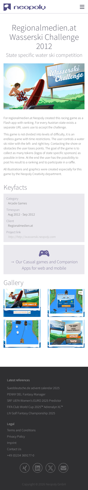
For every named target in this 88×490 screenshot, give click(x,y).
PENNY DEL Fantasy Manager (26, 394)
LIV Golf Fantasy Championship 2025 (31, 413)
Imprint (11, 443)
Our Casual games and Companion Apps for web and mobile (47, 265)
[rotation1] (22, 303)
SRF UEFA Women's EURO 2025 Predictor (34, 401)
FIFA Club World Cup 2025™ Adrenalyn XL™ (35, 407)
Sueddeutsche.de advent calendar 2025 (33, 388)
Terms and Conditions (21, 430)
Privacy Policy (16, 437)
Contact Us (14, 449)
